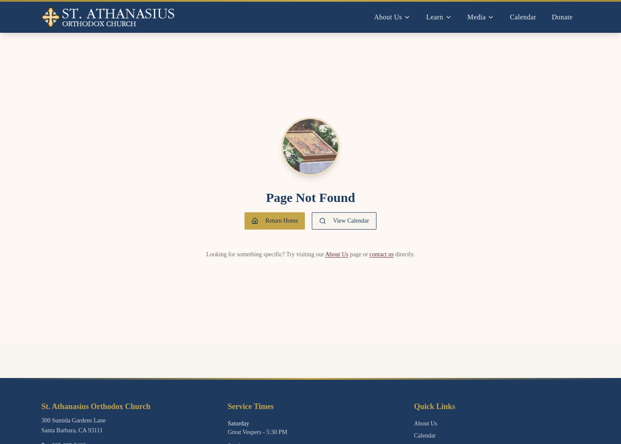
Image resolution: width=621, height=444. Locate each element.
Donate (562, 17)
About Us (336, 254)
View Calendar (344, 220)
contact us (382, 254)
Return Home (274, 220)
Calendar (523, 17)
